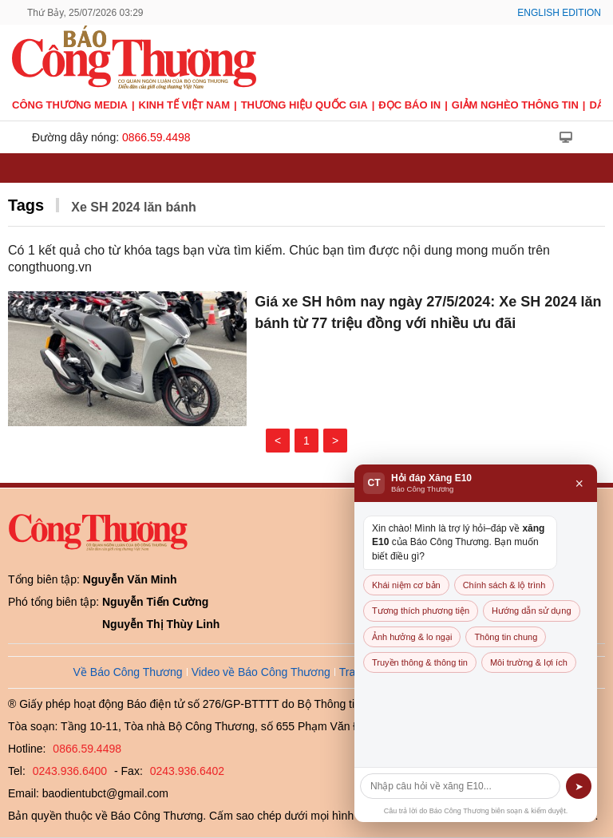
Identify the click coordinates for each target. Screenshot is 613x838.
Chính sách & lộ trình (504, 585)
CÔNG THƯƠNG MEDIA (70, 105)
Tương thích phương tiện (420, 610)
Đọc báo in (409, 105)
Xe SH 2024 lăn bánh (133, 207)
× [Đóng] (579, 484)
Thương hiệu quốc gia (304, 105)
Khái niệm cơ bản (406, 585)
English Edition (559, 12)
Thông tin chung (505, 637)
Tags (26, 205)
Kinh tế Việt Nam (184, 105)
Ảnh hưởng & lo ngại (412, 637)
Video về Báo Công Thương (261, 672)
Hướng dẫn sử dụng (531, 610)
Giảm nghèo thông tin (515, 105)
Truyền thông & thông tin (420, 662)
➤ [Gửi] (579, 787)
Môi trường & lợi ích (529, 662)
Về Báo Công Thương (128, 672)
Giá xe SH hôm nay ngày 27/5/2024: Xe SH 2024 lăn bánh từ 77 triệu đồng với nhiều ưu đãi (428, 312)
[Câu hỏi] (460, 786)
